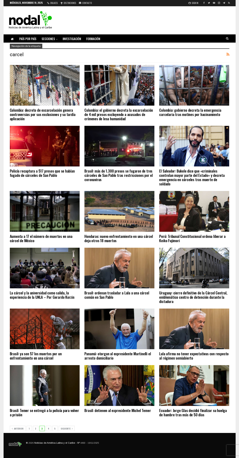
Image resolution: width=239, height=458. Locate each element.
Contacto (85, 3)
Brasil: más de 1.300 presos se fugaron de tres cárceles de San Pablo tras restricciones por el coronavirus (118, 175)
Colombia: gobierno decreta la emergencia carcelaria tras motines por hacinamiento (190, 112)
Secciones (48, 39)
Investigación (72, 39)
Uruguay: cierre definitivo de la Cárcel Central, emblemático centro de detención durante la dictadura (193, 297)
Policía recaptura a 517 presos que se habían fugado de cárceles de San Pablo (42, 173)
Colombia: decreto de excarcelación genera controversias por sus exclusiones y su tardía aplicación (43, 114)
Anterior (18, 428)
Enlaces (52, 3)
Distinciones (68, 3)
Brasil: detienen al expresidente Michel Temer (117, 410)
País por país (27, 39)
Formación (93, 39)
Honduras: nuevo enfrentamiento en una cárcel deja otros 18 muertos (118, 238)
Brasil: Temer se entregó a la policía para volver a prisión (44, 412)
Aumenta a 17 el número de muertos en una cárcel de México (41, 238)
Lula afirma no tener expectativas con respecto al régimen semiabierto (194, 356)
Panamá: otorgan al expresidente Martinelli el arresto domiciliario (117, 356)
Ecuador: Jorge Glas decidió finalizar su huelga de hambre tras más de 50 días (193, 412)
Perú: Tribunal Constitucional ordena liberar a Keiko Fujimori (192, 238)
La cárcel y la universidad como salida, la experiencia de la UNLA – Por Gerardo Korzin (42, 295)
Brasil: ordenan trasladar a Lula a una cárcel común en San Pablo (116, 295)
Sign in (193, 3)
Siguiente (67, 428)
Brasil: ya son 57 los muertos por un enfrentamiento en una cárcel (36, 356)
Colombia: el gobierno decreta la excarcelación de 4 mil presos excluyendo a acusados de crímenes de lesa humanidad (118, 114)
